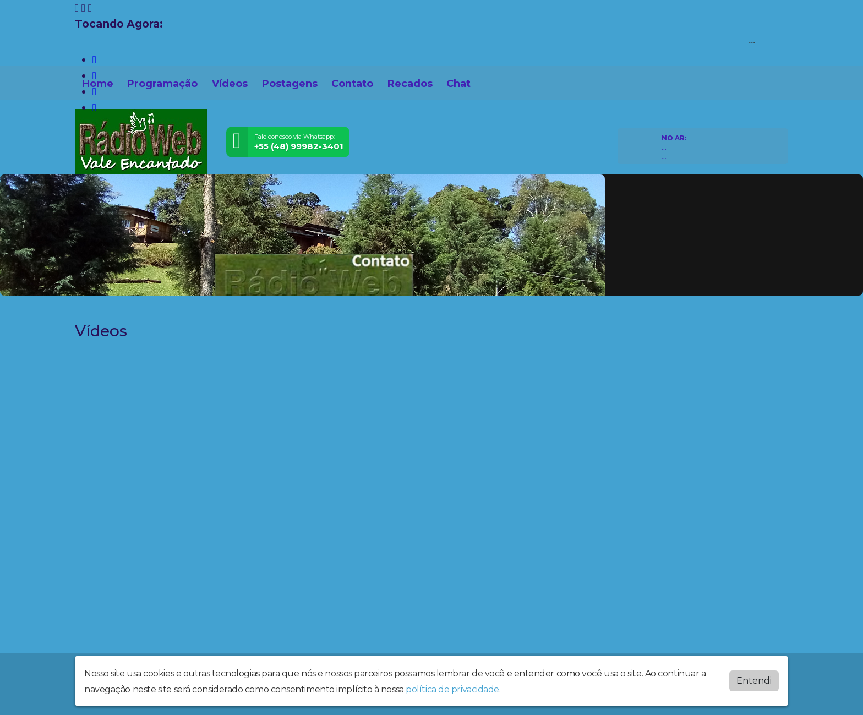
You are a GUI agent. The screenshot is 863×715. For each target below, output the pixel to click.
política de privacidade (452, 689)
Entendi (754, 680)
